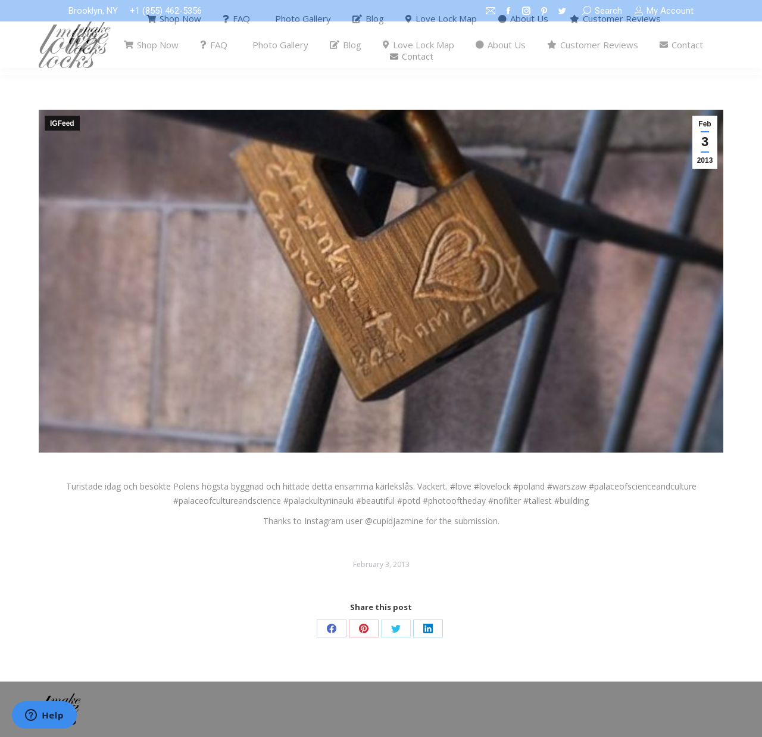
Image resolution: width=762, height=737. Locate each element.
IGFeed (62, 123)
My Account (664, 11)
